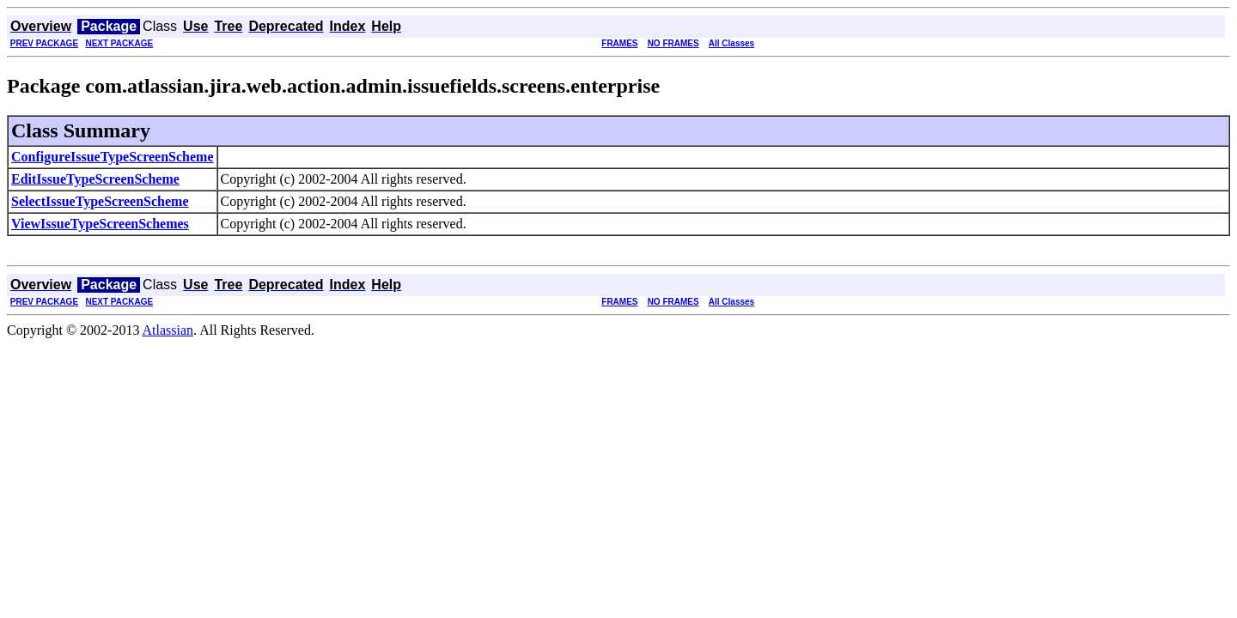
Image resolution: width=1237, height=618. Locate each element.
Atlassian (168, 330)
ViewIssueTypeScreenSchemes (100, 223)
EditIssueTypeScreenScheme (95, 179)
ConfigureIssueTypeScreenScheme (112, 156)
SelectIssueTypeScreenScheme (99, 201)
